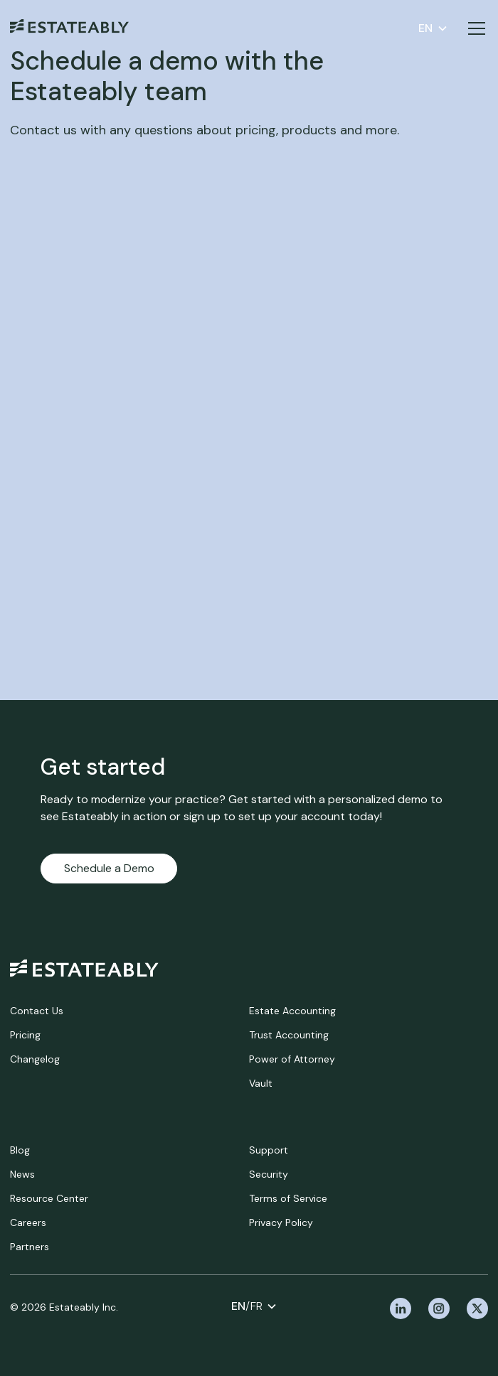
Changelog (35, 1059)
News (22, 1174)
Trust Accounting (289, 1035)
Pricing (25, 1035)
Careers (28, 1222)
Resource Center (49, 1198)
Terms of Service (288, 1198)
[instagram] (439, 1308)
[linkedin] (400, 1308)
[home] (84, 968)
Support (268, 1150)
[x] (477, 1308)
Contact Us (36, 1011)
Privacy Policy (281, 1222)
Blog (20, 1150)
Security (268, 1174)
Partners (29, 1247)
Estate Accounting (292, 1011)
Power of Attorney (292, 1059)
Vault (260, 1083)
